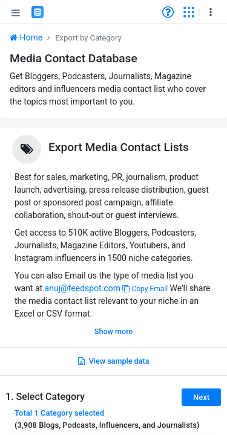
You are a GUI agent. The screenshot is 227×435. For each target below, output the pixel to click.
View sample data (114, 361)
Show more (113, 331)
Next (201, 397)
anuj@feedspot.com (82, 288)
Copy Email (145, 289)
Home (26, 37)
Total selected (59, 412)
